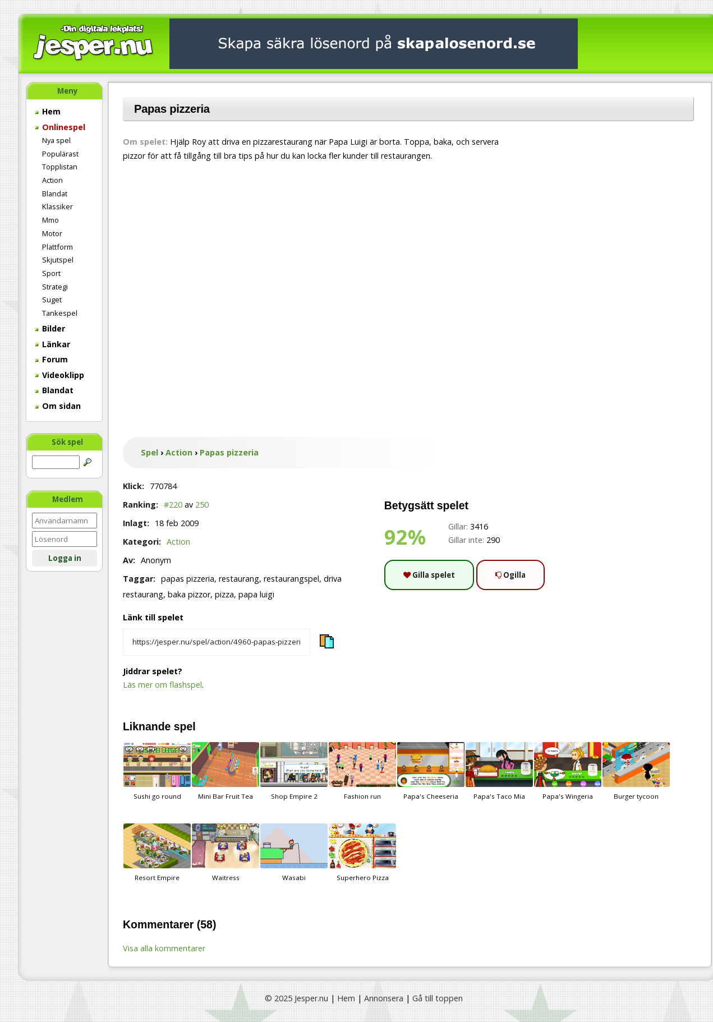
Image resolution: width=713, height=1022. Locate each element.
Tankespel (59, 313)
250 (202, 504)
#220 (173, 504)
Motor (52, 233)
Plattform (57, 247)
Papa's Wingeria (567, 771)
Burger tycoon (636, 771)
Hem (48, 111)
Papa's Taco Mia (499, 771)
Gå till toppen (437, 998)
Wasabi (294, 852)
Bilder (50, 328)
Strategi (55, 287)
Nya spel (56, 140)
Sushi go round (157, 771)
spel (185, 726)
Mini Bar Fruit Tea (225, 771)
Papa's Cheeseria (430, 771)
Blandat (54, 193)
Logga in (64, 558)
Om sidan (58, 405)
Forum (51, 359)
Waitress (225, 852)
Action (52, 180)
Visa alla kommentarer (164, 948)
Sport (51, 273)
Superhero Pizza (362, 852)
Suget (52, 299)
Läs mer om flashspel (162, 684)
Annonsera (383, 998)
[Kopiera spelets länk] (216, 642)
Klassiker (57, 206)
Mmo (50, 220)
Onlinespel (60, 127)
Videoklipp (59, 375)
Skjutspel (57, 260)
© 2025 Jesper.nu (296, 998)
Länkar (52, 344)
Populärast (60, 154)
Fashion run (362, 771)
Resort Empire (157, 852)
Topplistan (59, 167)
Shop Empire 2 (294, 771)
